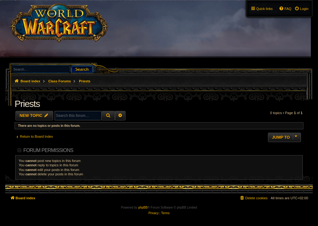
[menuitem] (301, 8)
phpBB (143, 207)
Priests (27, 104)
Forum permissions (48, 150)
